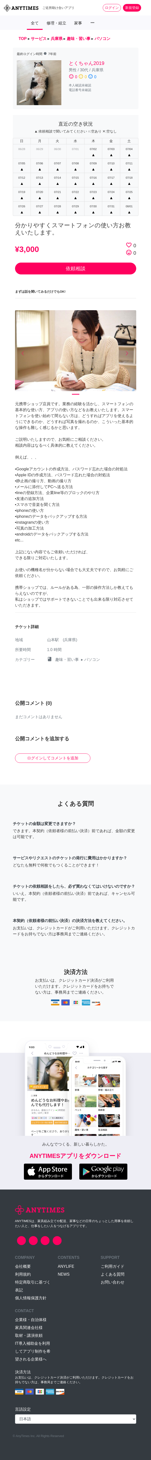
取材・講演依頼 (29, 1335)
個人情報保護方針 (31, 1298)
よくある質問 (112, 1274)
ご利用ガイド (112, 1266)
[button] (24, 353)
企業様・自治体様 (31, 1320)
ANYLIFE (66, 1266)
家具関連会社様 (29, 1328)
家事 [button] (78, 23)
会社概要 (23, 1266)
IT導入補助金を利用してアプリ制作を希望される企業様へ (32, 1351)
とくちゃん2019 (86, 63)
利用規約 (23, 1274)
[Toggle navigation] (144, 8)
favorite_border (129, 245)
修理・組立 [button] (56, 23)
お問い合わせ (112, 1282)
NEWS (64, 1274)
